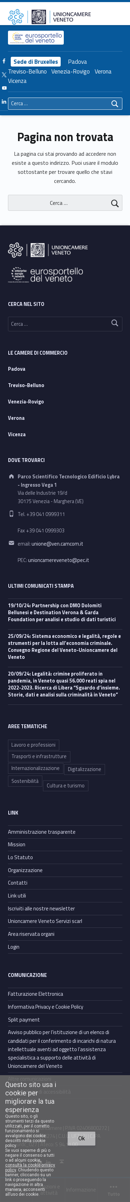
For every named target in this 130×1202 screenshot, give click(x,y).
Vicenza (17, 80)
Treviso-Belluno (27, 71)
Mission (16, 844)
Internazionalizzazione (35, 768)
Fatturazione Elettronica (35, 994)
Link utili (17, 896)
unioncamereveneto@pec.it (58, 560)
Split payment (24, 1020)
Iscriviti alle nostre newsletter (41, 908)
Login (13, 947)
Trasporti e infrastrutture (39, 756)
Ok (81, 1138)
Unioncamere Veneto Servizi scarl (45, 921)
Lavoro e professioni (33, 745)
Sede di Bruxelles (36, 61)
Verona (103, 71)
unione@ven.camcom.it (57, 544)
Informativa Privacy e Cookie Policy (45, 1007)
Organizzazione (25, 870)
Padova (77, 61)
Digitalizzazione (84, 769)
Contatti (17, 883)
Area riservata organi (31, 934)
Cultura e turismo (66, 785)
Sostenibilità (24, 781)
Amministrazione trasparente (42, 832)
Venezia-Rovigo (70, 71)
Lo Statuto (20, 857)
